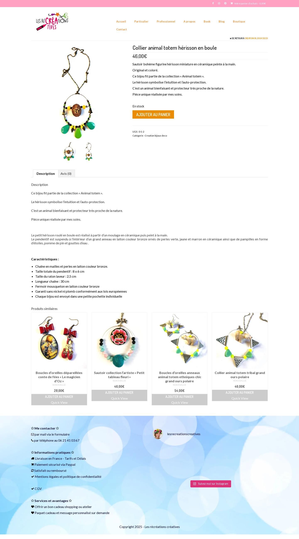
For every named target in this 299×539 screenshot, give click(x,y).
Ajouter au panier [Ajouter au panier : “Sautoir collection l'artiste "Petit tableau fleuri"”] (119, 392)
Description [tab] (46, 173)
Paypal (70, 464)
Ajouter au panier (153, 114)
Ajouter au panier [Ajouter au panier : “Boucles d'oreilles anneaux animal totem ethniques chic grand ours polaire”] (179, 397)
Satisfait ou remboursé (50, 470)
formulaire (62, 434)
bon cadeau (56, 507)
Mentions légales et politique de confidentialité (68, 476)
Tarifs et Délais (75, 458)
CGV (38, 489)
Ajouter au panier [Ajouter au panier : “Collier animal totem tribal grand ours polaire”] (240, 392)
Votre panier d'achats (248, 3)
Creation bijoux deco (256, 38)
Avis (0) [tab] (65, 173)
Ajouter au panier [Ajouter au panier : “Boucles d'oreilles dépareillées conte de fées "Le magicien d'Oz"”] (59, 397)
